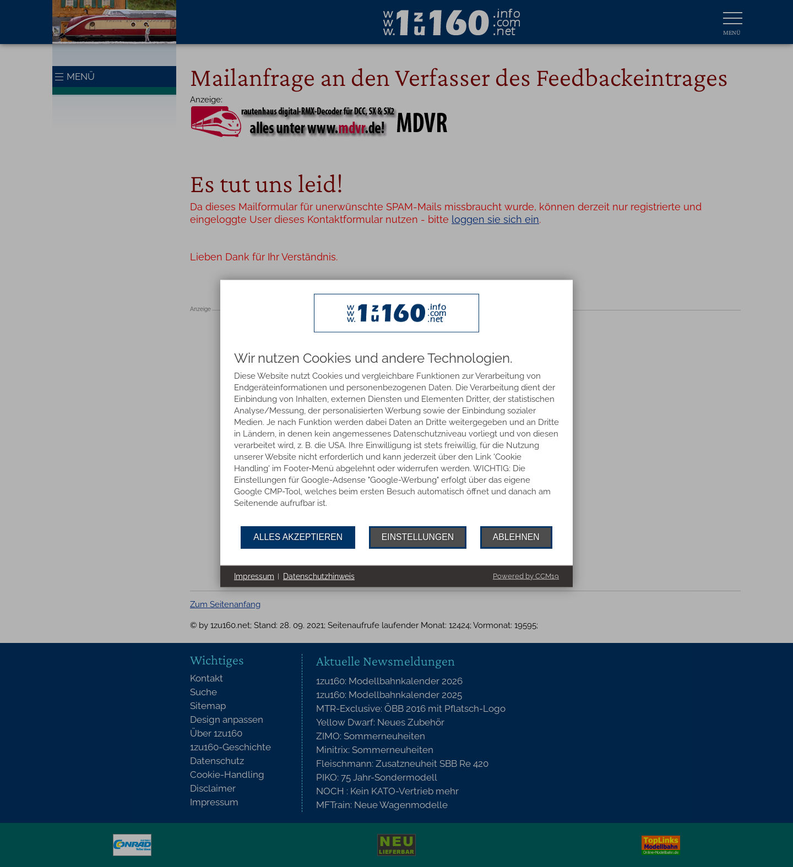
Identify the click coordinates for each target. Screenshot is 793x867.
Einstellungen (418, 537)
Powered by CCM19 (526, 576)
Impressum (254, 575)
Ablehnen (516, 537)
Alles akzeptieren (298, 537)
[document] (396, 438)
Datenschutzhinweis (319, 575)
